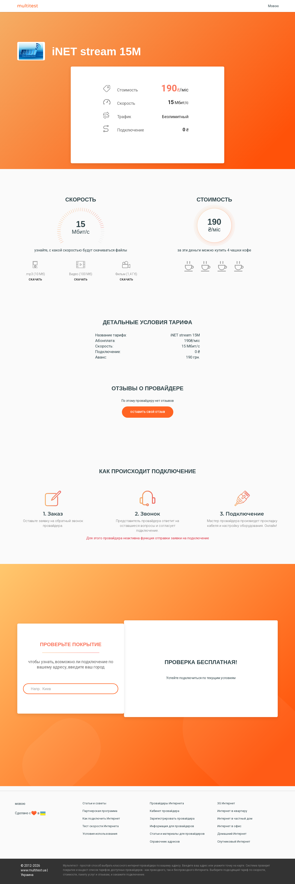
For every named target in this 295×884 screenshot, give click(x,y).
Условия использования (100, 833)
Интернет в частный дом (234, 818)
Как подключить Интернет (101, 818)
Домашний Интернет (232, 833)
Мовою (273, 6)
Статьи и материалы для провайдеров (177, 833)
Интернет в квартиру (232, 811)
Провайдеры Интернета (167, 803)
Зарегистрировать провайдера (172, 818)
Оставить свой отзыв (147, 412)
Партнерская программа (100, 811)
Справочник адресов (165, 841)
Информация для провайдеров (172, 826)
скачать (35, 279)
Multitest (28, 6)
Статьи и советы (94, 803)
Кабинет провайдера (164, 811)
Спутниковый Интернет (233, 841)
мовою (20, 803)
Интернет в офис (229, 826)
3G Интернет (226, 803)
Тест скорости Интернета (101, 826)
